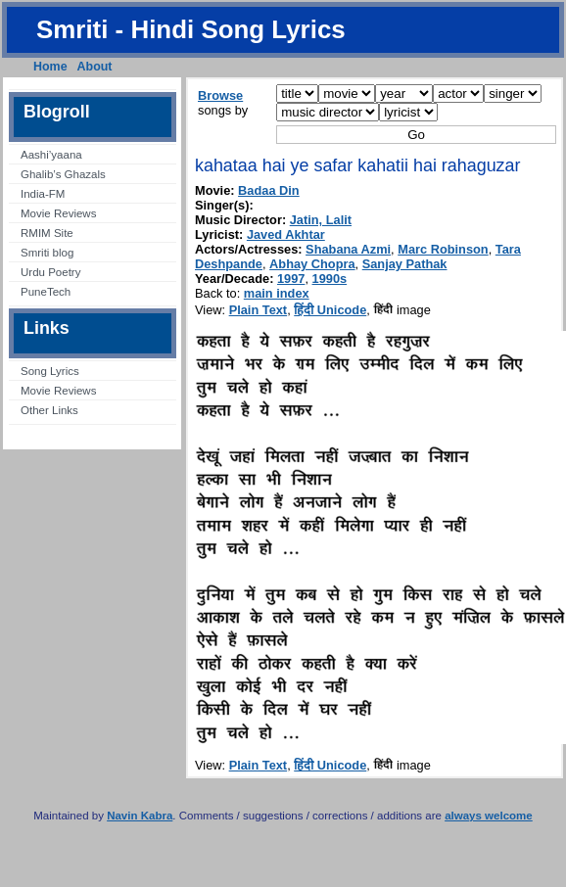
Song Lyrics (50, 371)
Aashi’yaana (51, 155)
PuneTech (46, 292)
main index (276, 293)
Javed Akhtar (286, 234)
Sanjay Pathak (405, 264)
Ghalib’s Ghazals (63, 174)
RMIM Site (47, 233)
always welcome (489, 815)
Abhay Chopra (311, 264)
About (95, 66)
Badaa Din (269, 190)
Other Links (49, 410)
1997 (291, 278)
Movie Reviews (58, 213)
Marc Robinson (443, 249)
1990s (330, 278)
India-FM (43, 194)
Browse (220, 95)
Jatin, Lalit (321, 219)
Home (50, 66)
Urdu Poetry (50, 272)
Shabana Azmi (348, 249)
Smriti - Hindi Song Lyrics (191, 29)
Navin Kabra (139, 815)
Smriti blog (47, 252)
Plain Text (258, 310)
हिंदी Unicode (330, 310)
